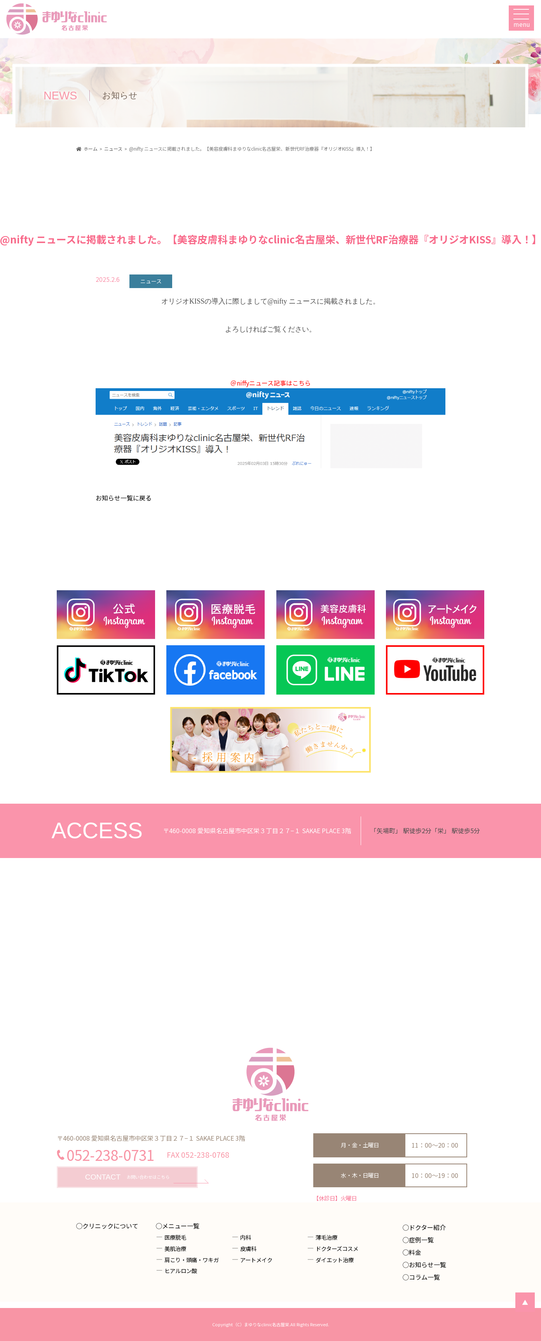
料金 (415, 1252)
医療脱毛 (175, 1237)
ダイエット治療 (335, 1260)
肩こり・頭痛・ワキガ (191, 1260)
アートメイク (256, 1260)
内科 (245, 1237)
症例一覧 (421, 1239)
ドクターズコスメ (337, 1248)
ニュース (151, 281)
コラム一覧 (424, 1277)
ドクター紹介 (427, 1227)
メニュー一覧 (180, 1225)
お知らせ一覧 (427, 1264)
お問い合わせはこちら (127, 1177)
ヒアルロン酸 (180, 1270)
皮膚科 (248, 1248)
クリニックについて (110, 1225)
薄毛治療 (326, 1237)
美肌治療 (175, 1248)
